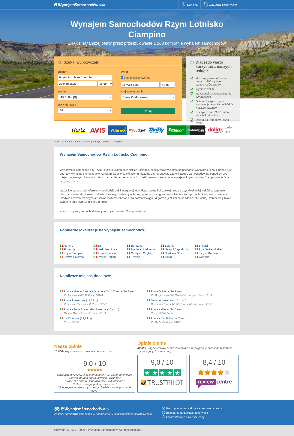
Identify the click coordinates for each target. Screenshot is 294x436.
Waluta (62, 91)
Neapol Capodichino (175, 249)
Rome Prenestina (72, 300)
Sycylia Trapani (105, 256)
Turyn (166, 256)
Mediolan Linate (105, 249)
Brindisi (201, 245)
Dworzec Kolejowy (160, 300)
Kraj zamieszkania (132, 91)
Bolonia (167, 245)
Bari (98, 245)
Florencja (67, 249)
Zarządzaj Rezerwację (223, 4)
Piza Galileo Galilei (208, 249)
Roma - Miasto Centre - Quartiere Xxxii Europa (91, 291)
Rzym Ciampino (71, 253)
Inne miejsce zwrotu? (137, 77)
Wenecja (202, 256)
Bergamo (134, 245)
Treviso (133, 256)
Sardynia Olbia (172, 253)
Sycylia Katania (206, 253)
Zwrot (124, 71)
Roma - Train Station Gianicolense (83, 309)
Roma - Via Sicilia (160, 318)
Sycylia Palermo (72, 256)
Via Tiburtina (69, 318)
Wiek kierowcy (67, 104)
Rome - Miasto (158, 309)
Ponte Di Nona (158, 291)
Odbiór (62, 71)
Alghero (66, 245)
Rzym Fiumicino (105, 253)
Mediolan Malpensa (141, 249)
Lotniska (192, 4)
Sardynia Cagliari (139, 253)
